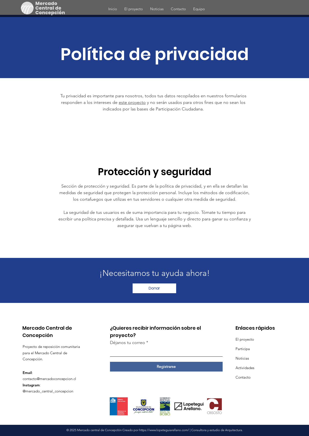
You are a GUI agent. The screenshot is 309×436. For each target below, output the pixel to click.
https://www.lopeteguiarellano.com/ (164, 430)
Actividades (245, 367)
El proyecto (245, 339)
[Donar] (154, 288)
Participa (243, 348)
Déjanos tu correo (127, 342)
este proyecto (132, 102)
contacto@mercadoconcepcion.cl (49, 378)
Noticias (242, 358)
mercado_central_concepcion (49, 391)
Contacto (243, 377)
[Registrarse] (166, 367)
